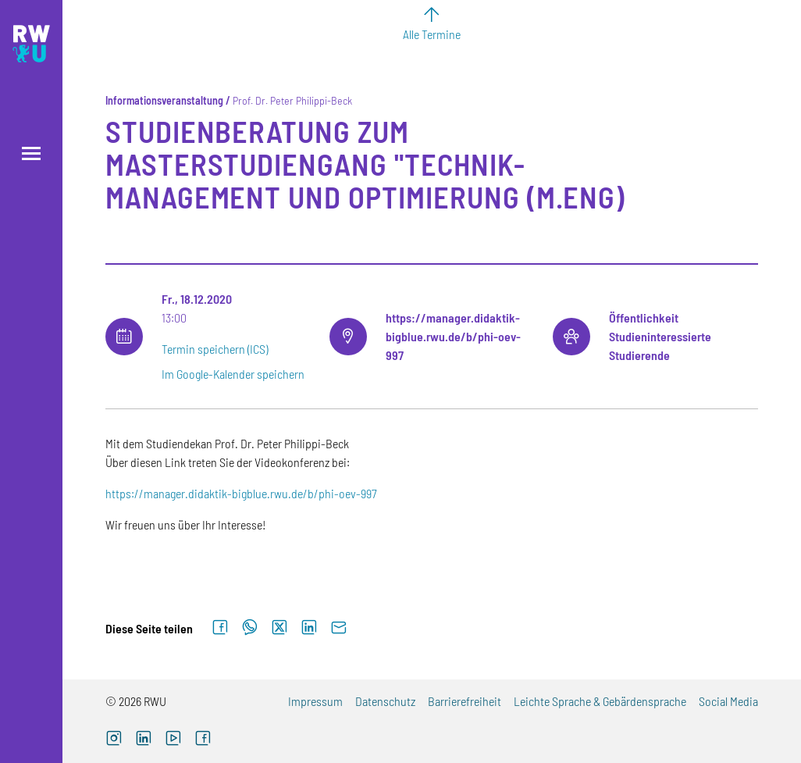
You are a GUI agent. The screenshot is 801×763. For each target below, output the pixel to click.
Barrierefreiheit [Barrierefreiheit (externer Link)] (464, 700)
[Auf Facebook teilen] (220, 628)
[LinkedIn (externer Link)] (143, 740)
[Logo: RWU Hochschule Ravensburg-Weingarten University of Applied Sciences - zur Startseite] (31, 43)
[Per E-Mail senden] (338, 628)
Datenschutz (385, 700)
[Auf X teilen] (279, 628)
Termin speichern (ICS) (215, 348)
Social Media (728, 700)
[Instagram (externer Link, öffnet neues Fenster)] (114, 740)
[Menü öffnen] (31, 153)
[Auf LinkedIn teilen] (309, 628)
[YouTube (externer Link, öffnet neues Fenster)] (173, 740)
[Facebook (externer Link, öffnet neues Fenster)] (203, 740)
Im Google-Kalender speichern (233, 373)
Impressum (315, 700)
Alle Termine (432, 34)
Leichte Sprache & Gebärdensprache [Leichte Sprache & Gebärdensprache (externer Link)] (600, 700)
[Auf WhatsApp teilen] (249, 628)
